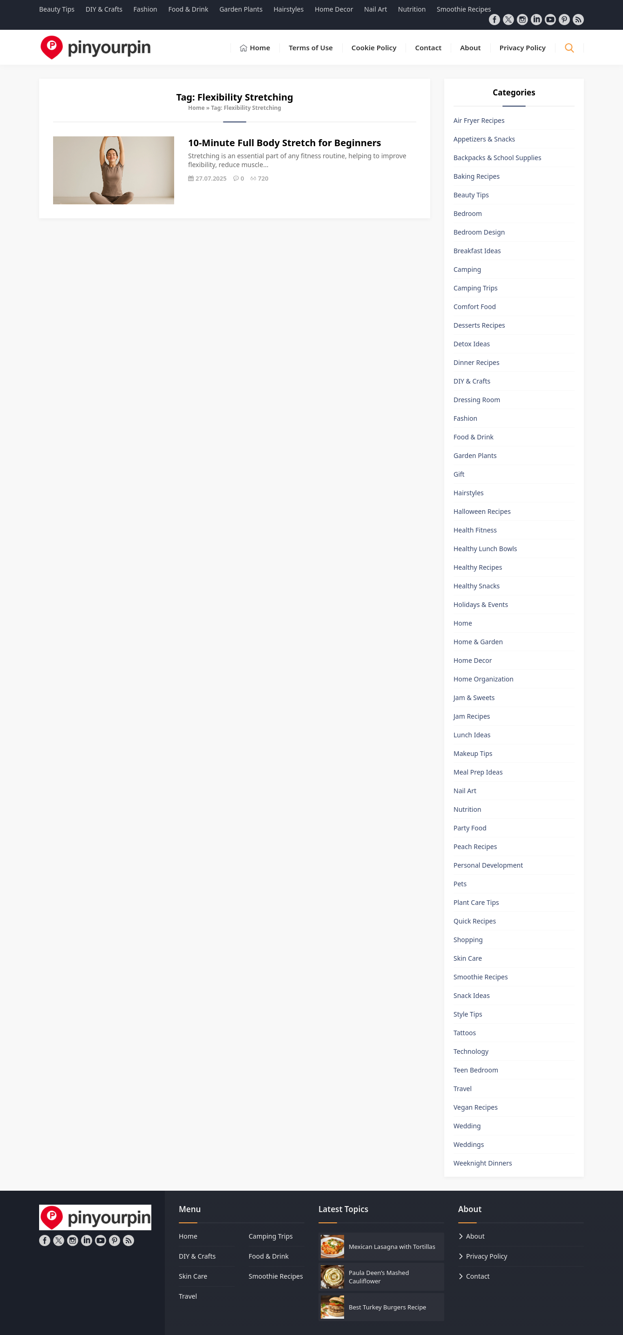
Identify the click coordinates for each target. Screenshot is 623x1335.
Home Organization (484, 678)
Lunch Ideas (472, 734)
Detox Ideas (472, 343)
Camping (467, 269)
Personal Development (488, 865)
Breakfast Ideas (477, 250)
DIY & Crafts (472, 381)
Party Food (470, 827)
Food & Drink (474, 436)
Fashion (465, 418)
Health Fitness (475, 530)
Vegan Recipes (476, 1107)
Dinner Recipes (477, 362)
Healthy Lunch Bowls (485, 548)
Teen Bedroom (476, 1069)
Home (196, 108)
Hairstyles (469, 492)
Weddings (469, 1144)
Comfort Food (475, 306)
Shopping (468, 939)
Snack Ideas (472, 995)
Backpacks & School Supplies (498, 157)
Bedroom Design (479, 232)
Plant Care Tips (476, 902)
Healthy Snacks (477, 585)
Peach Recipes (475, 846)
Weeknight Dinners (483, 1163)
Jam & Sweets (474, 697)
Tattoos (465, 1032)
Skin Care (468, 958)
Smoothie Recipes (481, 976)
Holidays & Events (481, 604)
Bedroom (468, 213)
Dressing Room (477, 399)
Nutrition (467, 809)
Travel (463, 1088)
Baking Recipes (477, 176)
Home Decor (473, 660)
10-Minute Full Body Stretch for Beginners (284, 142)
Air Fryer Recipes (479, 120)
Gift (459, 474)
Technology (471, 1051)
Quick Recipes (475, 921)
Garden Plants (475, 455)
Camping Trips (476, 287)
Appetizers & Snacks (484, 139)
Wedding (467, 1125)
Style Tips (468, 1014)
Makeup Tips (473, 753)
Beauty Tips (471, 194)
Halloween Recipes (482, 511)
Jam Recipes (472, 716)
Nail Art (465, 790)
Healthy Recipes (478, 567)
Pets (460, 883)
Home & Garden (478, 641)
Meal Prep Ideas (478, 772)
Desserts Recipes (479, 325)
